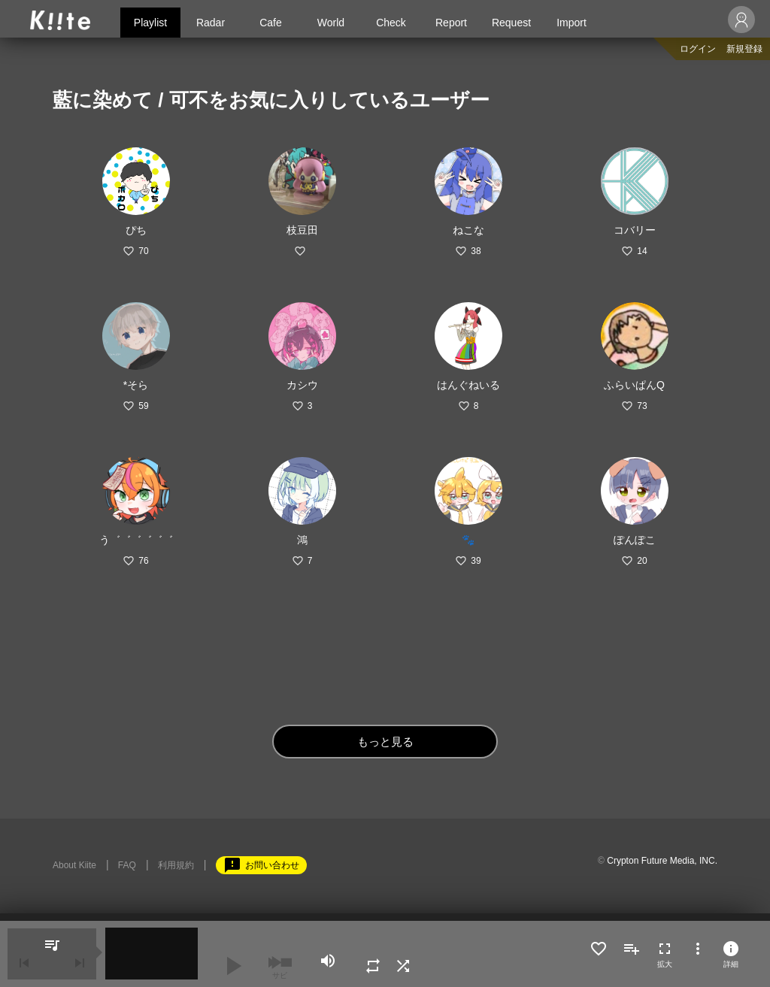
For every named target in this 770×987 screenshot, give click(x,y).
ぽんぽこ (635, 540)
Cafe (270, 23)
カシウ (302, 385)
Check (391, 23)
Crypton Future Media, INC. (662, 860)
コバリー (635, 230)
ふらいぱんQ (634, 385)
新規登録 (744, 49)
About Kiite (74, 865)
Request (511, 23)
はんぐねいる (468, 385)
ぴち (136, 230)
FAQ (127, 865)
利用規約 (176, 865)
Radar (210, 23)
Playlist (150, 23)
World (330, 23)
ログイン (698, 49)
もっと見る (385, 741)
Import (571, 23)
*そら (135, 385)
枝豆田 (302, 230)
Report (451, 23)
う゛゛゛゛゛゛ (136, 540)
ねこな (468, 230)
